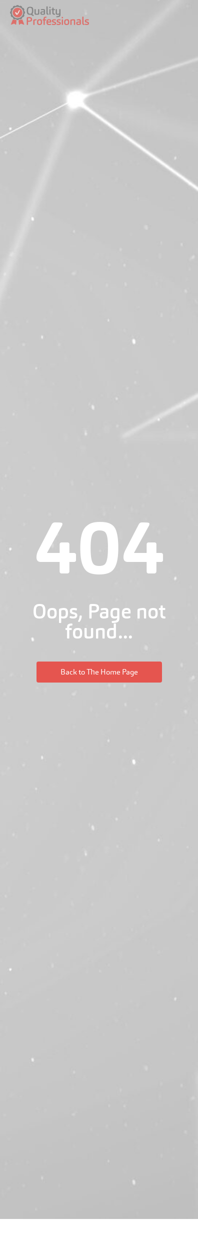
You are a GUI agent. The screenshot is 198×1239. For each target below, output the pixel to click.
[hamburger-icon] (182, 15)
